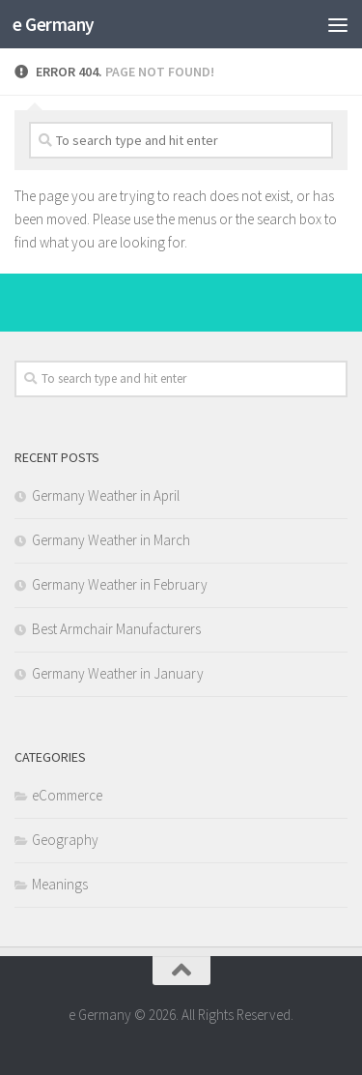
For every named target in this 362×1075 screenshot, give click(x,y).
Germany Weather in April (106, 495)
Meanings (60, 884)
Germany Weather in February (120, 584)
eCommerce (67, 795)
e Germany (54, 24)
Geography (65, 839)
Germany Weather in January (118, 673)
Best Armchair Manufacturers (116, 629)
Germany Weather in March (111, 540)
